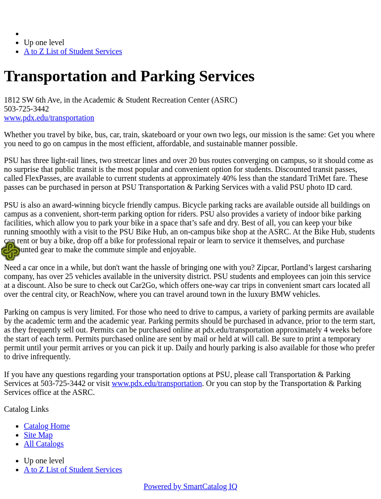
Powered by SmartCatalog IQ (191, 486)
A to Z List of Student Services (73, 51)
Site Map (38, 435)
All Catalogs (44, 444)
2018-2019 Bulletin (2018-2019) (75, 33)
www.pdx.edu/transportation (49, 117)
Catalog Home (47, 426)
